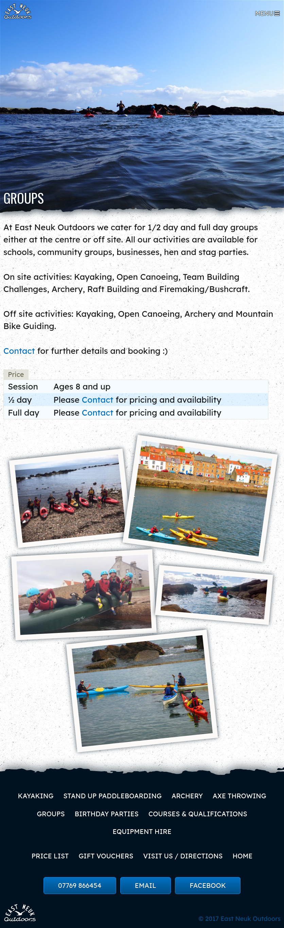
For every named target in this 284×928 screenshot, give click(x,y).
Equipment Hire (141, 831)
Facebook (208, 885)
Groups (51, 814)
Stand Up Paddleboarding (112, 796)
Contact (19, 351)
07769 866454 (79, 885)
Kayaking (35, 796)
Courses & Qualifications (197, 814)
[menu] (268, 13)
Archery (187, 796)
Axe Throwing (239, 796)
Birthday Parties (107, 814)
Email (145, 885)
